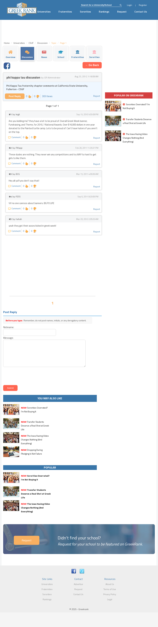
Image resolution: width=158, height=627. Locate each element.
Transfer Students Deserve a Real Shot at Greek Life (35, 425)
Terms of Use (109, 589)
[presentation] (26, 375)
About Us (109, 584)
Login (129, 5)
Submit (10, 388)
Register (143, 5)
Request (122, 11)
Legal (109, 599)
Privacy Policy (109, 594)
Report (96, 96)
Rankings (104, 11)
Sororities (85, 11)
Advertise (78, 584)
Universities (44, 11)
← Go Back (92, 65)
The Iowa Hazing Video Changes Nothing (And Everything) (35, 439)
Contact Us (140, 11)
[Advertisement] (52, 270)
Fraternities (65, 11)
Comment (14, 137)
